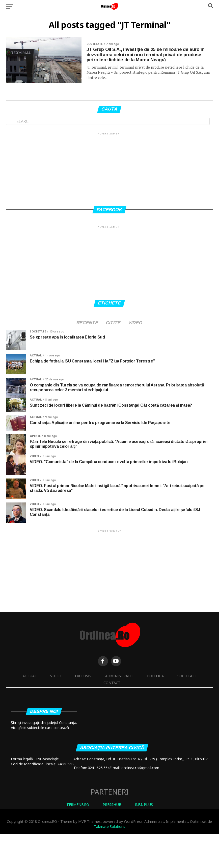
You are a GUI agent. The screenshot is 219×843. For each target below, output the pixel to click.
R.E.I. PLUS (144, 813)
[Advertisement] (109, 175)
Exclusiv (83, 684)
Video (55, 684)
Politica (155, 684)
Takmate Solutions (109, 835)
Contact (112, 691)
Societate (187, 684)
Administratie (119, 684)
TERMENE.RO (77, 813)
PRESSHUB (112, 813)
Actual (29, 684)
